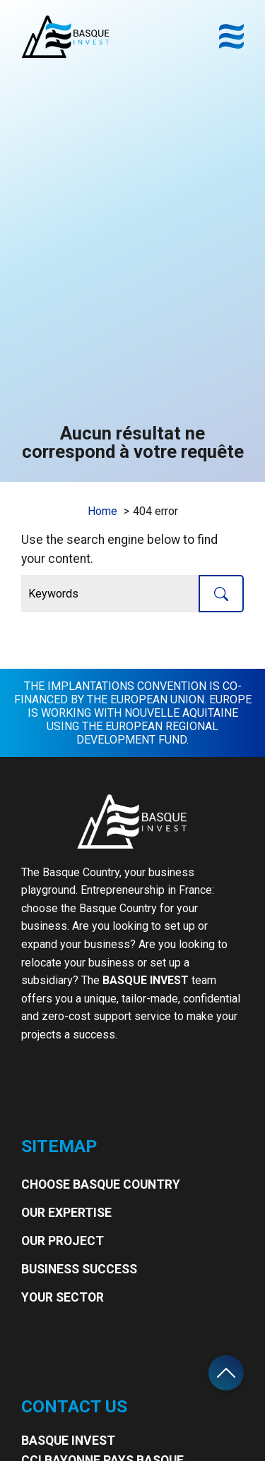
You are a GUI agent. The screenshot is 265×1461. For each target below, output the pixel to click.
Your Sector (62, 1297)
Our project (62, 1241)
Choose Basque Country (100, 1184)
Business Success (79, 1269)
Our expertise (66, 1213)
